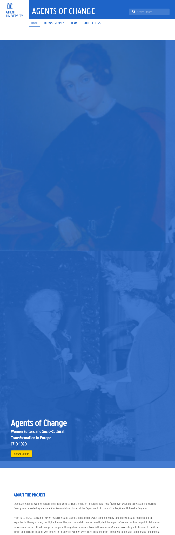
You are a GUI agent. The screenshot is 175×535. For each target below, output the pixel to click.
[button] (63, 10)
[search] (149, 12)
